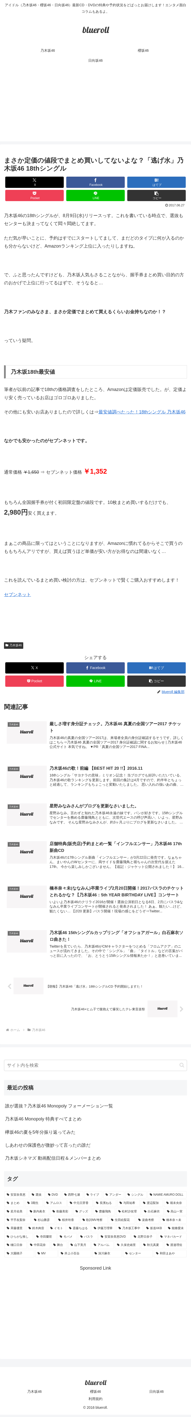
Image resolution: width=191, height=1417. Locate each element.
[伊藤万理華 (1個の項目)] (103, 1230)
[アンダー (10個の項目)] (113, 1197)
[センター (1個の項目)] (138, 1256)
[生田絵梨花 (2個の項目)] (122, 1222)
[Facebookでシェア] (95, 182)
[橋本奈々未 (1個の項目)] (173, 1222)
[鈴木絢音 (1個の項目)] (36, 1230)
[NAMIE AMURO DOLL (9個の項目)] (167, 1197)
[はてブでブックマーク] (156, 182)
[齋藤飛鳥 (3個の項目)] (104, 1214)
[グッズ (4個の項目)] (82, 1214)
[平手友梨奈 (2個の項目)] (17, 1222)
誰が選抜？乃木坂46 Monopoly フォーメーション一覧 (59, 1108)
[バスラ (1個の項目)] (88, 1239)
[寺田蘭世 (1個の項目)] (45, 1239)
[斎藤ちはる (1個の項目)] (78, 1230)
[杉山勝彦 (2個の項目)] (43, 1222)
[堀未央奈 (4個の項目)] (175, 1205)
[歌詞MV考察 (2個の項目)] (94, 1222)
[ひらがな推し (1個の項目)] (18, 1239)
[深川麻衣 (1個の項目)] (107, 1256)
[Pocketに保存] (34, 195)
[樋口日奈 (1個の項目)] (15, 1247)
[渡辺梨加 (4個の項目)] (152, 1205)
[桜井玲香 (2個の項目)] (67, 1222)
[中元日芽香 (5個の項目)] (80, 1205)
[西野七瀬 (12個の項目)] (72, 1197)
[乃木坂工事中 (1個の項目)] (129, 1230)
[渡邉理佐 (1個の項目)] (175, 1247)
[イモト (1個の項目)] (57, 1230)
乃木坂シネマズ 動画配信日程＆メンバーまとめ (53, 1160)
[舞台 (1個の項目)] (59, 1247)
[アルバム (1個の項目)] (103, 1247)
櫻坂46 (95, 1394)
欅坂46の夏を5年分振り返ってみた (40, 1134)
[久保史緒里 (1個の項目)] (127, 1247)
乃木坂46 (14, 645)
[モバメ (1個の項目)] (67, 1239)
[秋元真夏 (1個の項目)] (152, 1247)
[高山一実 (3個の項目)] (176, 1214)
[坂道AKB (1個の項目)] (154, 1230)
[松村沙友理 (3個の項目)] (128, 1214)
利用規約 (95, 1401)
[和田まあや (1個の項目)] (170, 1256)
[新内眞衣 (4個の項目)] (39, 1214)
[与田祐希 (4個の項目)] (128, 1205)
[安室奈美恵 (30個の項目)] (16, 1197)
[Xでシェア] (34, 182)
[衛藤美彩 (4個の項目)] (61, 1214)
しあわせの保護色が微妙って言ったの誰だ (47, 1147)
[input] (95, 1067)
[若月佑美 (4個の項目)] (15, 1214)
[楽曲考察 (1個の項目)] (147, 1222)
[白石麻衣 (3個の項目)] (153, 1214)
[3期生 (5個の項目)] (34, 1205)
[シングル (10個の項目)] (135, 1197)
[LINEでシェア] (95, 195)
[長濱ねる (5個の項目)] (105, 1205)
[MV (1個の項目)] (46, 1256)
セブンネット (17, 594)
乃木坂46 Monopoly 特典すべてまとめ (43, 1121)
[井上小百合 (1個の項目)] (74, 1256)
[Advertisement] (95, 106)
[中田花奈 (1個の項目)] (39, 1247)
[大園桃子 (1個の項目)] (19, 1256)
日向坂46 (156, 1394)
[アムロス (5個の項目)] (55, 1205)
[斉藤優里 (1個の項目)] (14, 1230)
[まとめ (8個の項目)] (14, 1205)
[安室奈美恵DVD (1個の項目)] (114, 1239)
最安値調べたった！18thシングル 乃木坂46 (142, 411)
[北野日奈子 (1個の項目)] (144, 1239)
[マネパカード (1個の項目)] (172, 1239)
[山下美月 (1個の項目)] (79, 1247)
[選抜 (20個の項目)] (37, 1197)
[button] (156, 195)
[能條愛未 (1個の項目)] (176, 1230)
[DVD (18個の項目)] (53, 1197)
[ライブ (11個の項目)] (93, 1197)
